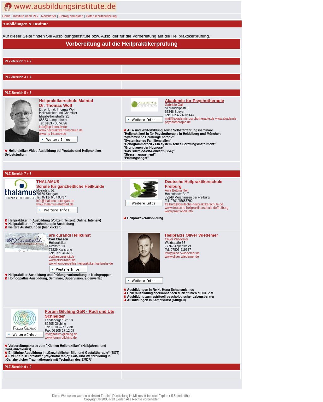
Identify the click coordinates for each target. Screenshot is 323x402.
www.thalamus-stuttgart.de (54, 204)
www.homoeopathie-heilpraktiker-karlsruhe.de (81, 263)
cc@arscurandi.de (61, 256)
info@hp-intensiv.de (53, 127)
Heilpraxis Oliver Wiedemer (191, 235)
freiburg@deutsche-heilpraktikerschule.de (194, 204)
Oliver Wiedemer (176, 239)
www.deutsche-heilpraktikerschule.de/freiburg (196, 208)
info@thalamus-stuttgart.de (55, 201)
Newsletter (48, 16)
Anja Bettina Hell (176, 190)
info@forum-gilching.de (61, 334)
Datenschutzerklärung (101, 16)
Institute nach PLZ (26, 16)
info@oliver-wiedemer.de (182, 253)
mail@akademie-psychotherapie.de (189, 118)
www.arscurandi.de (62, 260)
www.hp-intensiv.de (52, 133)
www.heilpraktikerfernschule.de (61, 130)
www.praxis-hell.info (179, 211)
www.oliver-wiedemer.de (182, 256)
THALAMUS (47, 181)
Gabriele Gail (174, 104)
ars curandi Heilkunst (70, 235)
